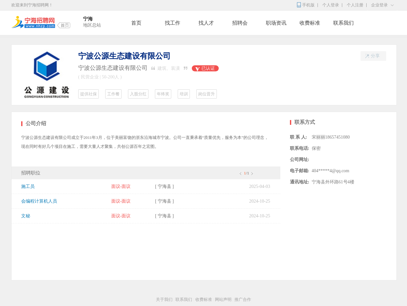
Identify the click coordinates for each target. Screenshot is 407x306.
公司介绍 (36, 123)
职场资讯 (276, 23)
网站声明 (223, 299)
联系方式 (304, 122)
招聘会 (240, 23)
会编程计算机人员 (39, 201)
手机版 (308, 5)
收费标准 (310, 23)
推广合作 (242, 299)
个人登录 (330, 5)
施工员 (28, 186)
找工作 (172, 23)
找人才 (206, 23)
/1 (246, 173)
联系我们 (343, 23)
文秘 (25, 215)
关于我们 (164, 299)
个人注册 (355, 5)
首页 (136, 23)
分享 (370, 56)
